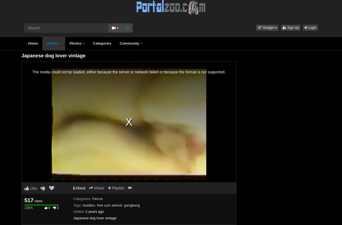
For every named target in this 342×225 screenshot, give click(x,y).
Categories (102, 43)
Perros (97, 199)
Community (131, 43)
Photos (77, 43)
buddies (89, 205)
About (79, 188)
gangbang (132, 205)
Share (96, 188)
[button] (267, 28)
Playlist (116, 188)
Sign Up (291, 28)
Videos (53, 43)
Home (33, 43)
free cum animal (109, 205)
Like (30, 188)
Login (310, 28)
